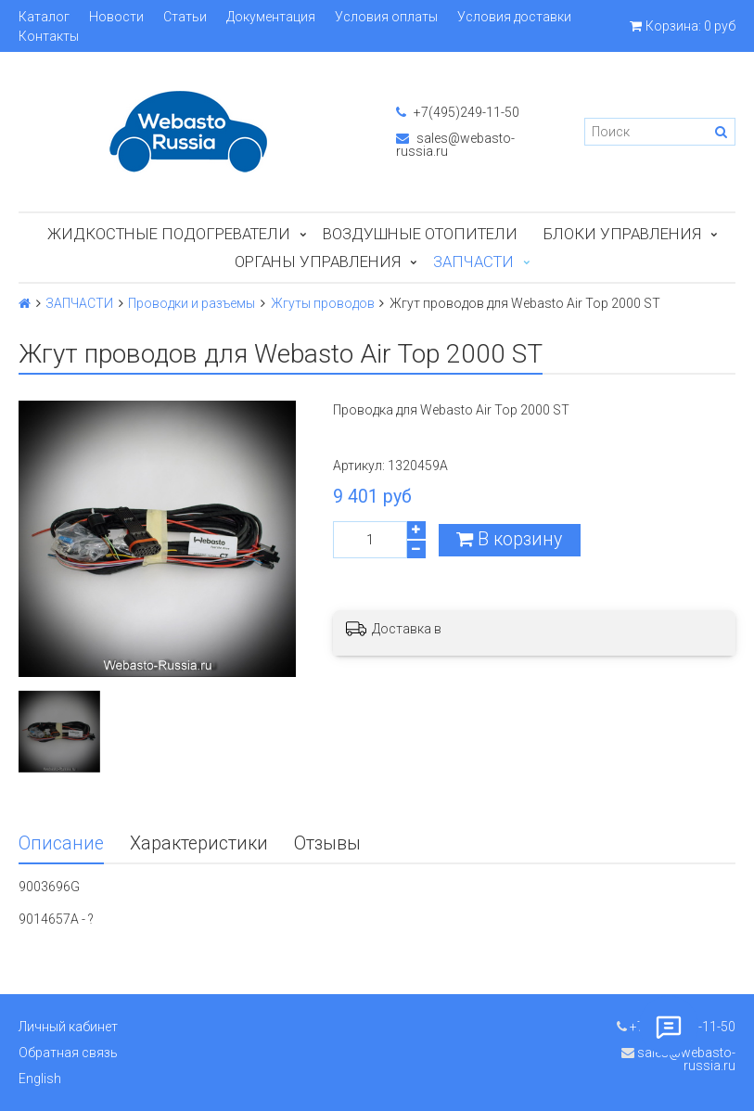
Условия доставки (514, 16)
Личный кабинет (68, 1026)
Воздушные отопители (420, 233)
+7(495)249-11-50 (457, 112)
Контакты (49, 36)
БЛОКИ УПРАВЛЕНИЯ (622, 233)
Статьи (185, 16)
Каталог (44, 16)
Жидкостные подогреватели (168, 233)
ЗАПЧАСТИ (473, 261)
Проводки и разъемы (191, 303)
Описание (61, 843)
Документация (270, 16)
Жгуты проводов (323, 303)
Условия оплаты (386, 16)
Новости (116, 16)
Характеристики (199, 843)
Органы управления (318, 261)
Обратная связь (68, 1052)
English (40, 1078)
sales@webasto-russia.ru (455, 145)
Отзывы (327, 843)
